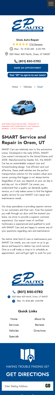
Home (15, 86)
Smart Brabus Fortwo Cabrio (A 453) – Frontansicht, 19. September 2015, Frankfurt (20, 125)
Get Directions (27, 374)
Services (14, 325)
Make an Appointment (27, 67)
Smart (40, 86)
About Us (39, 319)
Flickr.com (29, 128)
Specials (14, 336)
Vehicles (27, 86)
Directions (40, 330)
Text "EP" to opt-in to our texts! (27, 75)
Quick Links (27, 311)
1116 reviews (36, 44)
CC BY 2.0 (15, 128)
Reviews (39, 325)
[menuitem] (15, 319)
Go (47, 386)
